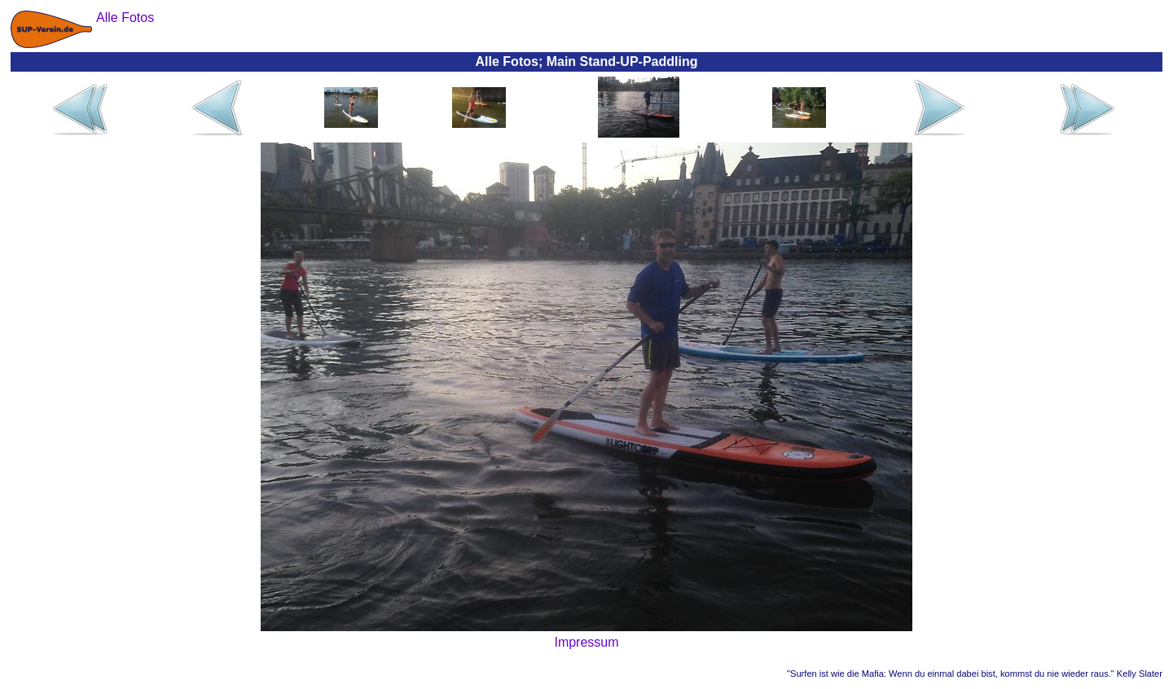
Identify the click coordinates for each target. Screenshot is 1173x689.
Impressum (586, 642)
